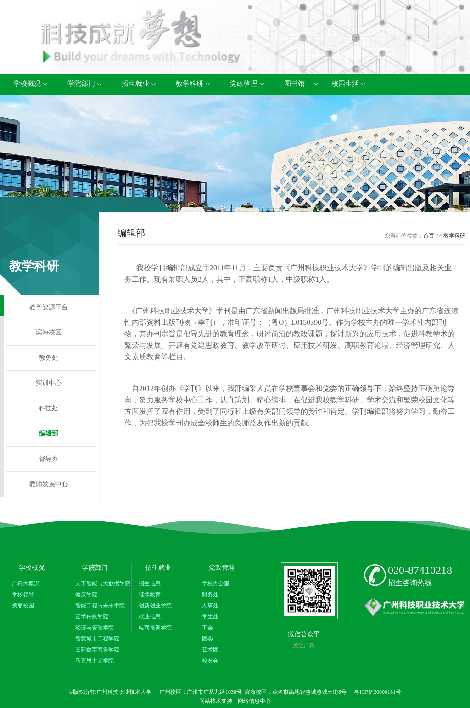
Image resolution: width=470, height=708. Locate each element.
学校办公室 (215, 583)
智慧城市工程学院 (97, 638)
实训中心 (49, 382)
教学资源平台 (48, 307)
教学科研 (189, 83)
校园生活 (345, 83)
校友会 (210, 660)
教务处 (48, 357)
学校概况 (27, 83)
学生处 (210, 616)
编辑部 (48, 433)
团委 (207, 638)
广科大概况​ (25, 583)
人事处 (210, 605)
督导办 (48, 458)
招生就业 (135, 83)
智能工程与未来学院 (100, 605)
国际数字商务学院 (97, 649)
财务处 (210, 594)
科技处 (48, 408)
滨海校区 (49, 332)
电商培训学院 (155, 627)
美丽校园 (23, 605)
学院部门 (81, 83)
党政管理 (243, 83)
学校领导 (23, 594)
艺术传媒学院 (91, 616)
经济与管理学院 (94, 627)
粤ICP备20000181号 (377, 692)
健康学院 (86, 594)
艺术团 (210, 649)
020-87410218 (420, 570)
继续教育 (150, 594)
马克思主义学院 (94, 660)
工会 (207, 627)
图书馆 (294, 83)
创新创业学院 (155, 605)
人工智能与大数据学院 (102, 583)
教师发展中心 (48, 484)
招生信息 (150, 583)
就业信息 (150, 616)
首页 (428, 235)
